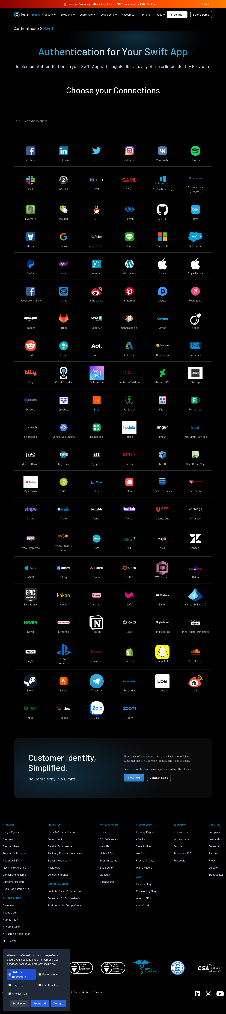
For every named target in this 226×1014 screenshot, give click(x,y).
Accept (58, 1003)
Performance (48, 974)
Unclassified (17, 993)
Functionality (48, 985)
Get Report (155, 4)
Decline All (19, 1003)
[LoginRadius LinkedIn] (197, 994)
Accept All (39, 1003)
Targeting (15, 985)
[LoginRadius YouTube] (220, 994)
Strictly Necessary (17, 974)
